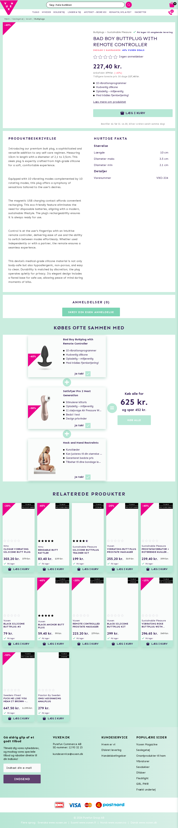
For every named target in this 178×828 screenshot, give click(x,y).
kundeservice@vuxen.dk (68, 754)
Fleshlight (142, 778)
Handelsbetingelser (113, 755)
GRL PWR (142, 783)
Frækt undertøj (146, 789)
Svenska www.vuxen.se (52, 822)
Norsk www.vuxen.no (113, 822)
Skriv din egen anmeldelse (91, 312)
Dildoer (140, 772)
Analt (29, 19)
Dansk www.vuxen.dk (144, 822)
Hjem (7, 19)
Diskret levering (111, 750)
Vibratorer (142, 761)
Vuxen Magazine (146, 744)
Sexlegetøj (17, 19)
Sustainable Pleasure (119, 32)
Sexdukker (142, 767)
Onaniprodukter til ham (151, 755)
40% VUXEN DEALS (133, 50)
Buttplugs (39, 19)
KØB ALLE (134, 420)
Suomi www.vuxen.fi (83, 822)
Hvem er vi (108, 744)
